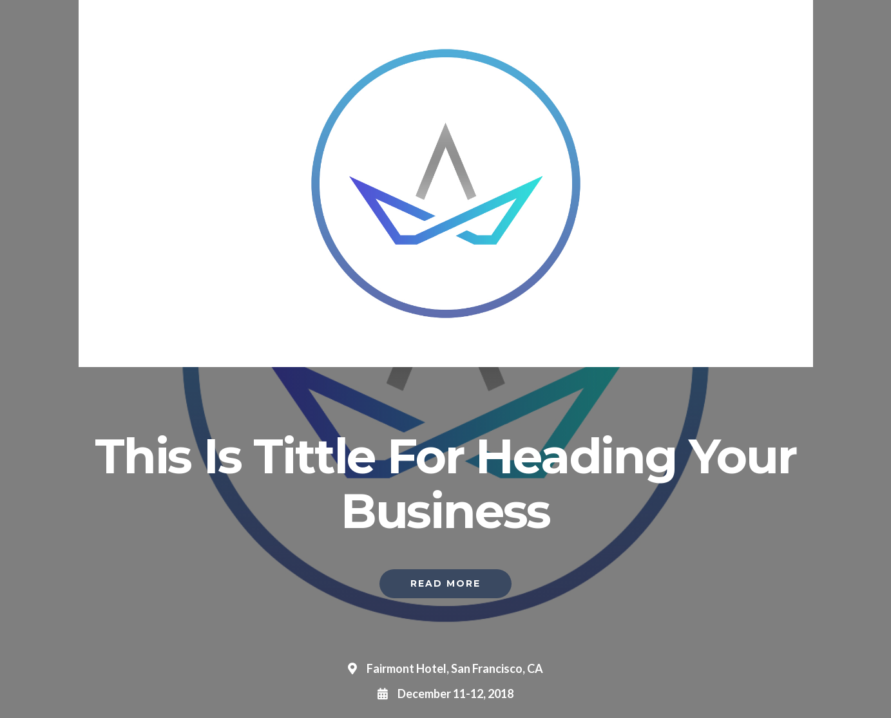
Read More (445, 583)
